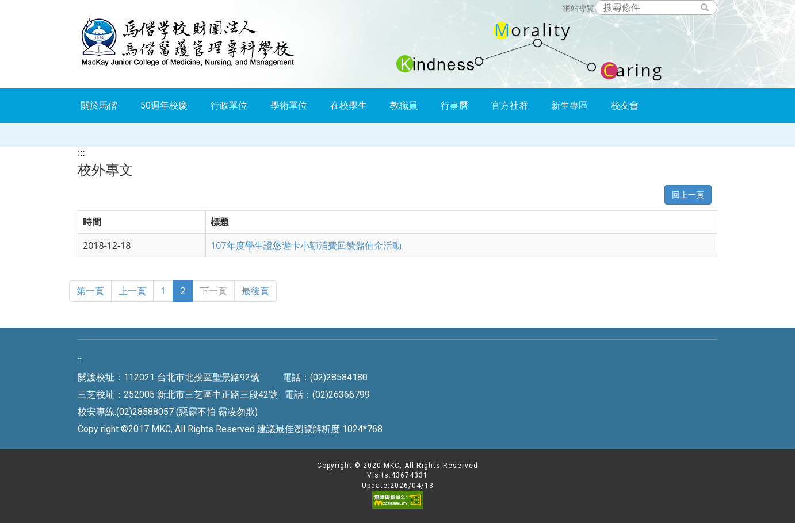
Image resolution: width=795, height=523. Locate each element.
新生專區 (569, 105)
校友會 (625, 105)
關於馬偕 (99, 105)
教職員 (404, 105)
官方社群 (509, 105)
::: (81, 153)
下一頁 (213, 290)
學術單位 (288, 105)
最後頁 (255, 290)
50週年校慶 (164, 105)
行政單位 (229, 105)
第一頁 (90, 290)
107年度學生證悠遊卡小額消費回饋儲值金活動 (306, 245)
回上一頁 (688, 194)
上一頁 (132, 290)
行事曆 (454, 105)
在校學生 (348, 105)
